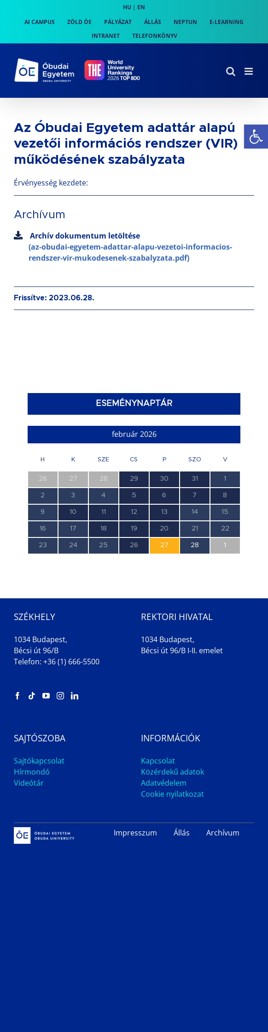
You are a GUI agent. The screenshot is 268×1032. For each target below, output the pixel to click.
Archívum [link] (222, 833)
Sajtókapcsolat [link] (39, 761)
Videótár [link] (29, 783)
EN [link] (141, 7)
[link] (256, 137)
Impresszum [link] (135, 833)
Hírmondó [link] (32, 772)
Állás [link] (182, 833)
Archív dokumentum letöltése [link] (134, 247)
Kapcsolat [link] (158, 761)
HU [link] (127, 7)
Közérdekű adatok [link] (172, 772)
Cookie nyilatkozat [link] (172, 794)
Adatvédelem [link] (163, 783)
